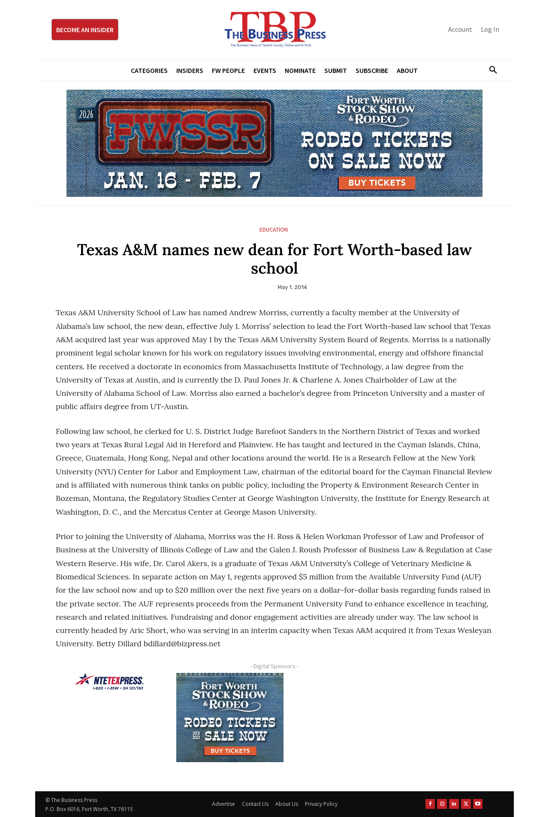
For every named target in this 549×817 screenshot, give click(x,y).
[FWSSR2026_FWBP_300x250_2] (230, 717)
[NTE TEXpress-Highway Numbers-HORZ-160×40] (109, 681)
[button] (490, 70)
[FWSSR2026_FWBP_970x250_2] (274, 143)
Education (273, 229)
